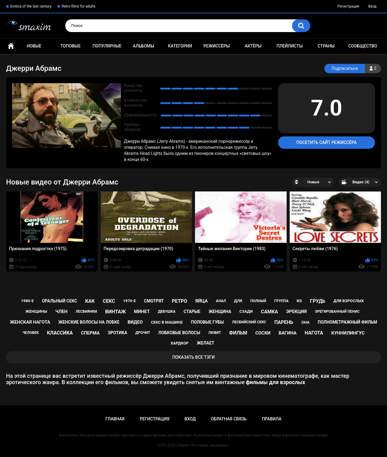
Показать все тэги (193, 357)
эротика (117, 332)
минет (142, 311)
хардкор (179, 343)
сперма (90, 333)
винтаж (115, 312)
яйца (201, 301)
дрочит (142, 333)
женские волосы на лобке (88, 322)
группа (281, 301)
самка (269, 312)
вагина (288, 333)
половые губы (207, 322)
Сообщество (362, 46)
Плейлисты (289, 46)
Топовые (70, 46)
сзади (246, 311)
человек (30, 333)
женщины (36, 311)
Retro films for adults (79, 6)
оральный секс (59, 301)
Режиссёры (216, 46)
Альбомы (143, 46)
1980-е (27, 301)
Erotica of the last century (30, 6)
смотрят (154, 301)
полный (258, 301)
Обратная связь (228, 418)
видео (135, 322)
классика (60, 333)
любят (214, 333)
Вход (372, 6)
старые (192, 311)
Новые (34, 46)
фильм (238, 333)
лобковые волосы (179, 332)
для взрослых (348, 301)
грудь (317, 301)
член (61, 311)
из (299, 301)
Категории (180, 46)
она (305, 322)
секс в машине (167, 322)
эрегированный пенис (337, 311)
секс (109, 301)
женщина (220, 311)
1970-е (129, 301)
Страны (326, 46)
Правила (271, 418)
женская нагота (30, 322)
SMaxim (183, 445)
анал (221, 301)
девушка (166, 311)
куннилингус (348, 333)
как (90, 301)
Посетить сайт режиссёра (326, 142)
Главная (11, 46)
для (238, 301)
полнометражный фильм (347, 322)
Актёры (253, 46)
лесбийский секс (249, 322)
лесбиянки (86, 311)
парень (283, 322)
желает (205, 343)
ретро (179, 301)
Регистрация (348, 6)
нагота (314, 333)
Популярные (107, 46)
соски (262, 333)
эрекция (296, 311)
